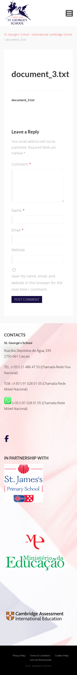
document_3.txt (22, 100)
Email (17, 230)
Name (18, 210)
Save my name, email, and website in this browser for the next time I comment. (36, 283)
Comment (21, 164)
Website (18, 249)
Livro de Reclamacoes (41, 659)
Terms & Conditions (40, 655)
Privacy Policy (19, 655)
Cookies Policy (62, 655)
